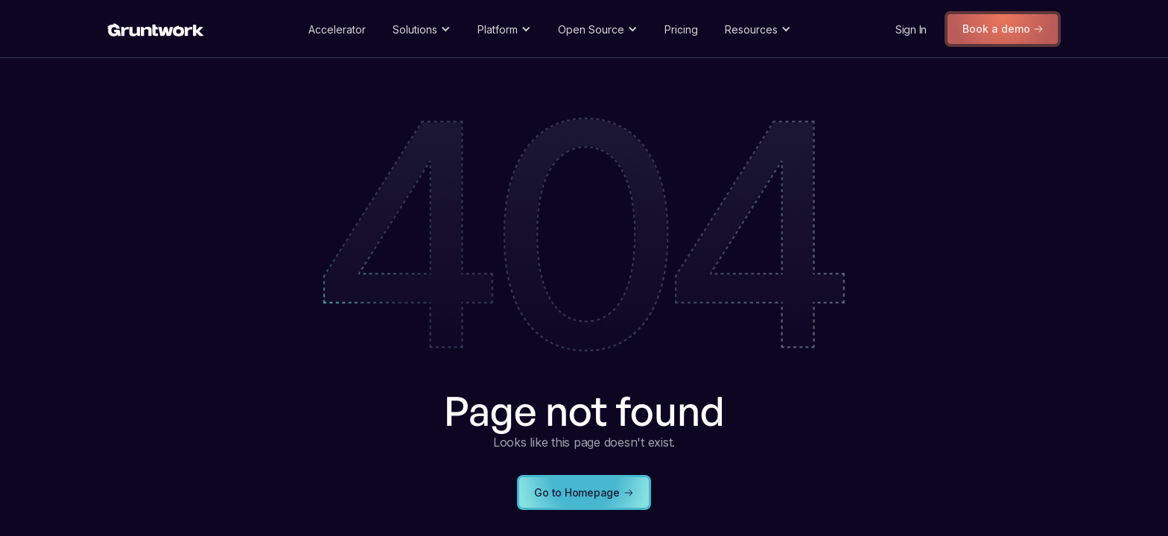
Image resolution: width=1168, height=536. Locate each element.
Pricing (681, 29)
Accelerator (337, 29)
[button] (421, 29)
